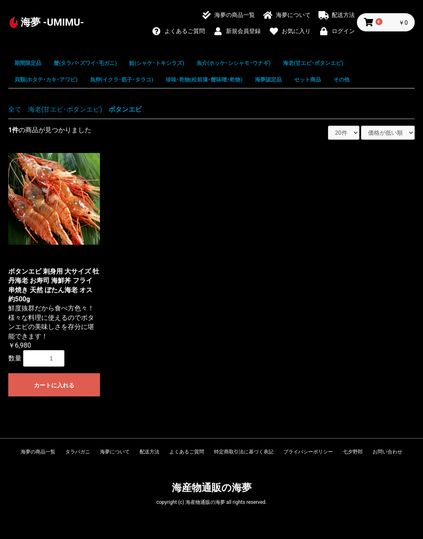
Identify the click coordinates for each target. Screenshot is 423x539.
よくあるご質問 (186, 452)
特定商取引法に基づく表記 (243, 452)
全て (14, 109)
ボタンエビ (125, 109)
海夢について (115, 452)
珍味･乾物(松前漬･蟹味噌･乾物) (204, 79)
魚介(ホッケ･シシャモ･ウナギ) (234, 63)
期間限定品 (27, 63)
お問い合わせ (387, 452)
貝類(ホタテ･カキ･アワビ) (46, 79)
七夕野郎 (353, 452)
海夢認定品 (268, 79)
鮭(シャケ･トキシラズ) (156, 63)
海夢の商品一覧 (38, 452)
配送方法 (149, 452)
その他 (341, 79)
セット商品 (307, 79)
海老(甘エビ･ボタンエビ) (313, 63)
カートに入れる (54, 385)
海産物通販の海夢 (212, 488)
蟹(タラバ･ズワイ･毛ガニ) (85, 63)
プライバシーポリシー (308, 452)
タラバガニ (77, 452)
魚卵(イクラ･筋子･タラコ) (121, 79)
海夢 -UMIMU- (52, 22)
